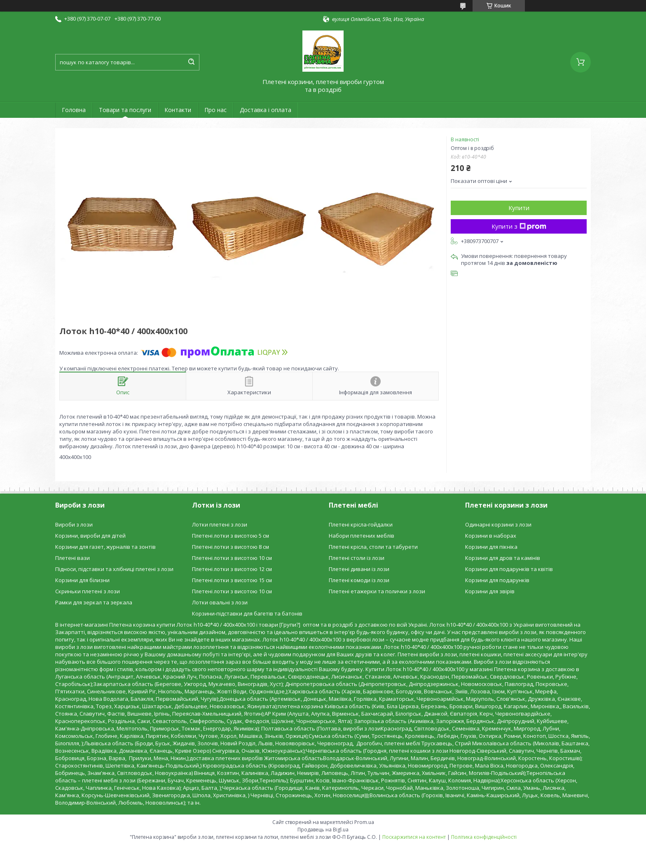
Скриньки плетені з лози (87, 591)
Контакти (177, 110)
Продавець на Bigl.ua (323, 829)
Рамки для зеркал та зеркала (93, 602)
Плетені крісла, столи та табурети (373, 546)
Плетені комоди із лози (359, 580)
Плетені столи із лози (356, 558)
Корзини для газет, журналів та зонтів (105, 546)
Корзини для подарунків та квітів (509, 569)
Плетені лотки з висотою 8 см (230, 546)
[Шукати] (191, 62)
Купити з (519, 226)
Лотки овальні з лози (220, 602)
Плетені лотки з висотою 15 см (232, 580)
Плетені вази (72, 558)
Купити (518, 208)
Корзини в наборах (490, 535)
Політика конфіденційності (484, 836)
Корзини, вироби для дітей (90, 535)
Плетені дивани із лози (359, 569)
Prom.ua (364, 822)
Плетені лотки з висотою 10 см (232, 558)
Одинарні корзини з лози (498, 524)
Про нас (215, 110)
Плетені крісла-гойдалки (361, 524)
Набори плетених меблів (361, 535)
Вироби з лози (74, 524)
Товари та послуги (125, 110)
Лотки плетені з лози (219, 524)
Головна (74, 110)
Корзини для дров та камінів (502, 558)
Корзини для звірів (490, 591)
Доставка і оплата (265, 110)
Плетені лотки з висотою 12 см (232, 569)
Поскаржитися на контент (414, 836)
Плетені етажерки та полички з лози (377, 591)
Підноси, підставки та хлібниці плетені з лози (114, 569)
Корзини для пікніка (491, 546)
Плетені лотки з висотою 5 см (230, 535)
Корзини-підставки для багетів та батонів (247, 613)
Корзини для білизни (82, 580)
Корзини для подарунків (497, 580)
